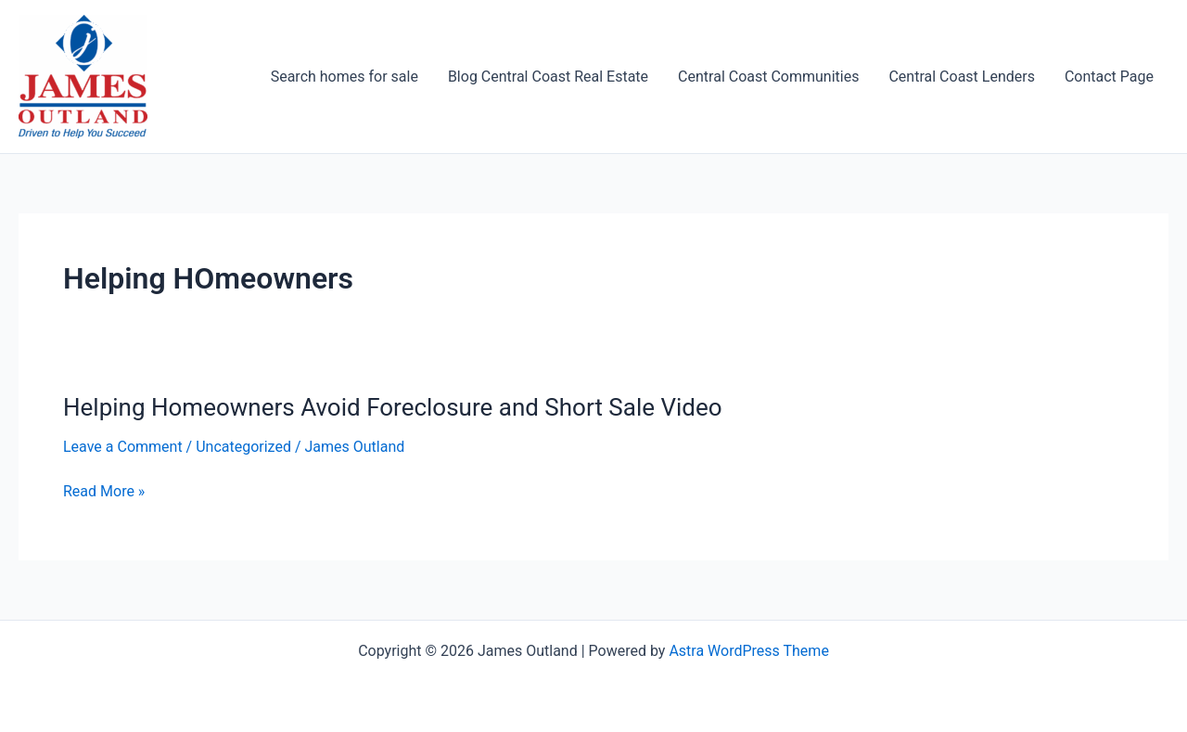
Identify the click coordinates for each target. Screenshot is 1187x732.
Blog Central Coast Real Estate (548, 76)
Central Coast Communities (768, 76)
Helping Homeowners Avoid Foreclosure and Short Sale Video (392, 407)
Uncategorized (243, 447)
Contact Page (1109, 76)
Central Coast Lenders (961, 76)
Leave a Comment (123, 447)
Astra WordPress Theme (748, 651)
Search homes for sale (344, 76)
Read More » (104, 492)
